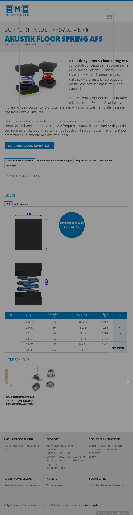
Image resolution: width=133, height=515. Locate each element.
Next (130, 379)
